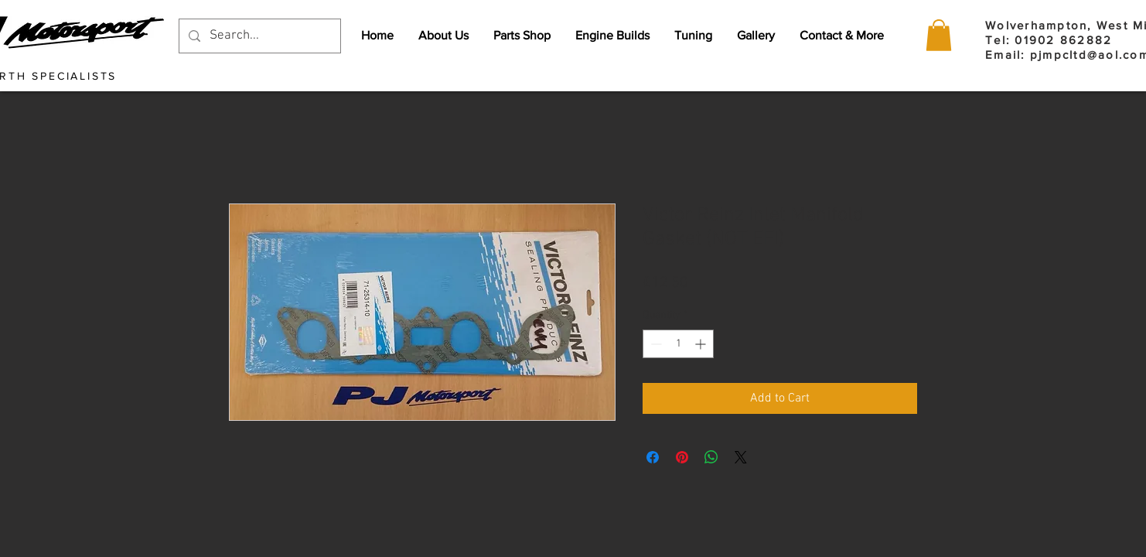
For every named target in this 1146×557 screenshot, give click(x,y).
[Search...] (259, 36)
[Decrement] (654, 343)
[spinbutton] (678, 343)
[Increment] (701, 343)
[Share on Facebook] (652, 457)
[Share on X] (741, 457)
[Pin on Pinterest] (682, 457)
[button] (939, 35)
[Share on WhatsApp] (711, 457)
